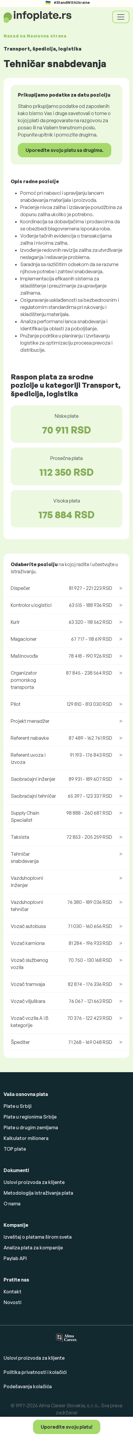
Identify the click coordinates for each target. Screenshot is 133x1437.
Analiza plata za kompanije (33, 1248)
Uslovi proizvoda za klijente (34, 1182)
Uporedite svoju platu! (67, 1427)
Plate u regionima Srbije (30, 1117)
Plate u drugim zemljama (31, 1127)
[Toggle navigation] (120, 17)
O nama (12, 1204)
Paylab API (15, 1258)
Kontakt (12, 1292)
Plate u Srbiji (18, 1106)
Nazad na (35, 35)
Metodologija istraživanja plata (38, 1193)
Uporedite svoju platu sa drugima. (65, 150)
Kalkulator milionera (26, 1138)
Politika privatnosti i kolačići (35, 1372)
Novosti (12, 1302)
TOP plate (15, 1149)
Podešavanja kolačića (28, 1386)
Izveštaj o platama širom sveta (38, 1237)
